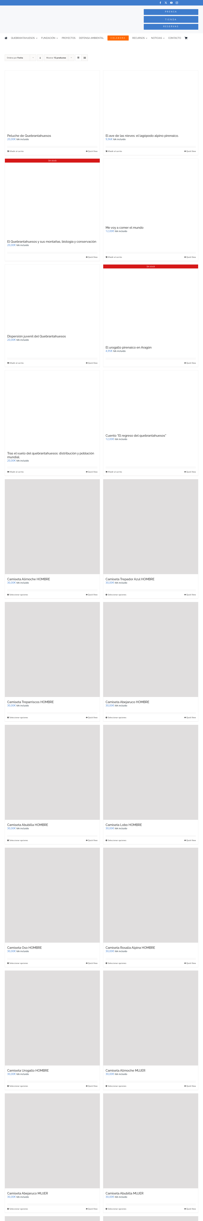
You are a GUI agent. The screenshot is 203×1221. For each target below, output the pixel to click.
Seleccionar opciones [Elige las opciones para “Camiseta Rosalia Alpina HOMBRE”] (117, 963)
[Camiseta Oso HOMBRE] (52, 895)
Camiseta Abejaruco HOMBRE (127, 702)
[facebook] (160, 3)
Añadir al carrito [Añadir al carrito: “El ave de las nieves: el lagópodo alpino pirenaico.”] (115, 151)
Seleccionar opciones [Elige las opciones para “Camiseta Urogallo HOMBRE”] (18, 1086)
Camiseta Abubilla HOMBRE (27, 825)
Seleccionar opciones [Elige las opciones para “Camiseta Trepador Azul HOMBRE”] (117, 594)
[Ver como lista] (85, 58)
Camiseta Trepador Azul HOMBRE (130, 579)
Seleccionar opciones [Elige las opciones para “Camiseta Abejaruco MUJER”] (18, 1208)
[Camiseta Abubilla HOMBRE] (52, 772)
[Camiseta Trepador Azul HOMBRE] (150, 526)
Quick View (92, 151)
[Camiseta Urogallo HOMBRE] (52, 1018)
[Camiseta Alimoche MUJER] (150, 1018)
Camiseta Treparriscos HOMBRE (30, 702)
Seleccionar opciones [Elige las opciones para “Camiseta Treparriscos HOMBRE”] (18, 717)
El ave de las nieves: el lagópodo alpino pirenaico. (142, 136)
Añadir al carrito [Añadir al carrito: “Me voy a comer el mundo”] (115, 257)
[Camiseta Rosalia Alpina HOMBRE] (150, 895)
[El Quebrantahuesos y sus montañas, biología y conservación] (52, 198)
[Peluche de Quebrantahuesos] (52, 101)
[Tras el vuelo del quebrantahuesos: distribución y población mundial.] (52, 409)
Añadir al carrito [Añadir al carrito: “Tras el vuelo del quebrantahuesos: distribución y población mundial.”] (16, 471)
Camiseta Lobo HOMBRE (124, 825)
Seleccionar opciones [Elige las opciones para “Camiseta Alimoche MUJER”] (117, 1086)
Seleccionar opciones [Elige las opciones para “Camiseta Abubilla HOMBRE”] (18, 840)
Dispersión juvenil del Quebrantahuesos (36, 336)
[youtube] (171, 3)
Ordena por (15, 57)
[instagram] (177, 3)
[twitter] (166, 3)
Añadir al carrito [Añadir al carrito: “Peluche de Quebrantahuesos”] (16, 151)
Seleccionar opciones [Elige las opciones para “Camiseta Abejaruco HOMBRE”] (117, 717)
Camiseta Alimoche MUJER (125, 1070)
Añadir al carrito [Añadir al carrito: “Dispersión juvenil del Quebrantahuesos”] (16, 363)
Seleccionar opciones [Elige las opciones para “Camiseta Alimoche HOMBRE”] (18, 594)
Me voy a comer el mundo (124, 227)
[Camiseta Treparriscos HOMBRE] (52, 649)
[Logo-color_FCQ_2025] (38, 8)
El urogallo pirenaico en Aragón (129, 347)
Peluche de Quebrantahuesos (29, 136)
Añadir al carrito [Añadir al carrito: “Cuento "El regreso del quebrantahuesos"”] (115, 471)
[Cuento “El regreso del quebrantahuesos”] (150, 400)
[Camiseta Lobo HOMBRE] (150, 772)
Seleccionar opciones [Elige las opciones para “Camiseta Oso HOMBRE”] (18, 963)
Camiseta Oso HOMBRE (24, 948)
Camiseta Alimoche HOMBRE (28, 579)
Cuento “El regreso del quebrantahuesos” (136, 435)
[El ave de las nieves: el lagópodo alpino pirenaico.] (150, 101)
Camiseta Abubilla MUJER (124, 1193)
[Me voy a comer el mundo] (150, 191)
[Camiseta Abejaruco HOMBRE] (150, 649)
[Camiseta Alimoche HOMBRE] (52, 526)
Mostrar (56, 57)
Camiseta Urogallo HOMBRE (28, 1070)
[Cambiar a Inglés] (197, 38)
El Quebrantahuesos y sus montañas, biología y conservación (51, 241)
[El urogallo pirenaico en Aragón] (150, 303)
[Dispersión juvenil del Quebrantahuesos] (52, 298)
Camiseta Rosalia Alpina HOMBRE (130, 948)
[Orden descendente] (40, 58)
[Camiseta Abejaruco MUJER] (52, 1140)
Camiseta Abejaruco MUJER (27, 1193)
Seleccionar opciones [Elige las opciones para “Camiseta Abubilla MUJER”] (117, 1208)
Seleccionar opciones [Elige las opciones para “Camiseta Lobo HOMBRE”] (117, 840)
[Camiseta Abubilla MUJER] (150, 1140)
